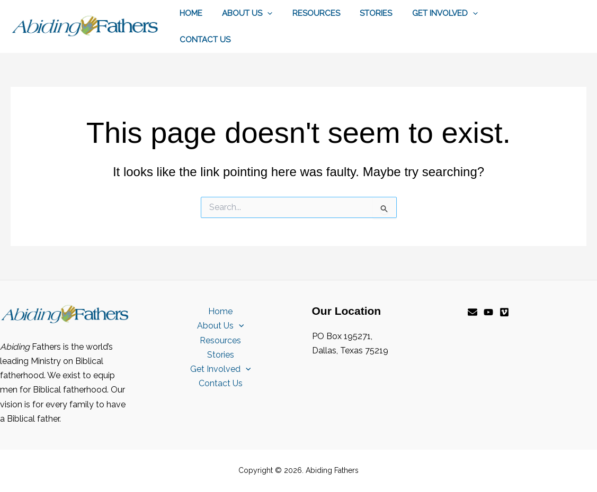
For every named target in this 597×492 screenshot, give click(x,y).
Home (188, 13)
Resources (306, 13)
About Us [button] (241, 13)
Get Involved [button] (427, 13)
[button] (261, 13)
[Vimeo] (504, 312)
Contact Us (202, 39)
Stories (362, 13)
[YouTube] (488, 312)
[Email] (472, 312)
